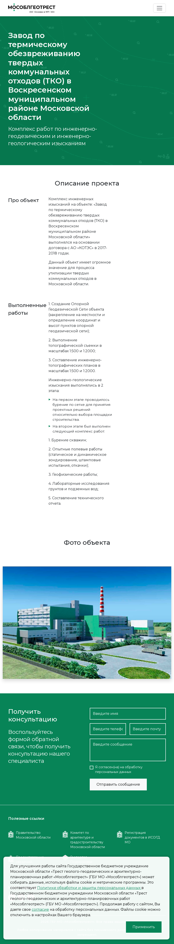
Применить (144, 927)
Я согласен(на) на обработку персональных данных (119, 769)
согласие (40, 909)
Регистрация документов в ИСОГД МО (142, 837)
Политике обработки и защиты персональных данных (89, 888)
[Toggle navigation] (159, 8)
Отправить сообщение (118, 784)
